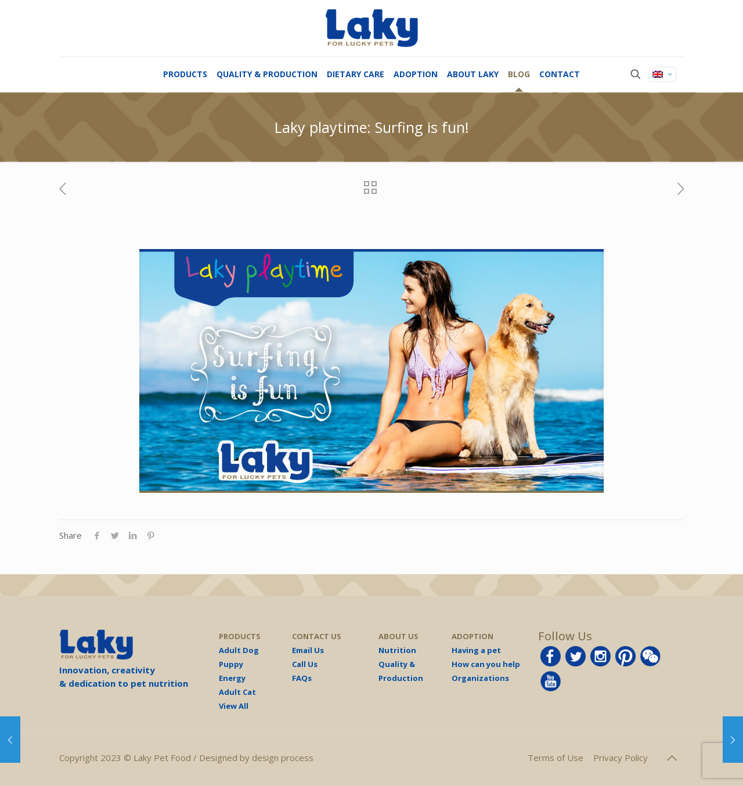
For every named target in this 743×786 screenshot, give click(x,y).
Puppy (231, 664)
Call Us (305, 664)
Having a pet (476, 650)
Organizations (480, 678)
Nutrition (397, 650)
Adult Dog (239, 650)
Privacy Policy (620, 757)
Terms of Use (555, 757)
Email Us (308, 650)
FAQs (302, 678)
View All (233, 706)
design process (282, 757)
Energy (232, 678)
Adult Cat (237, 692)
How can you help (486, 664)
